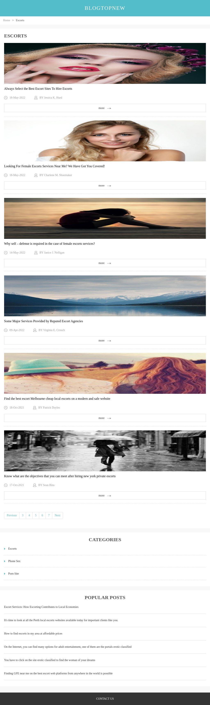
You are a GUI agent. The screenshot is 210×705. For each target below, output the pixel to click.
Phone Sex (14, 561)
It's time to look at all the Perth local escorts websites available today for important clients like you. (61, 620)
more (105, 108)
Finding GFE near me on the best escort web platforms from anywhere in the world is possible (58, 673)
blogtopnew (105, 8)
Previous (12, 515)
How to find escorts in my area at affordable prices (33, 633)
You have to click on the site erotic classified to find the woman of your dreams (49, 660)
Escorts (12, 548)
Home (6, 20)
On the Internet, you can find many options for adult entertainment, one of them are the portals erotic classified (67, 646)
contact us (105, 698)
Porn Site (13, 573)
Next (57, 515)
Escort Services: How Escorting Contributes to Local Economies (41, 606)
